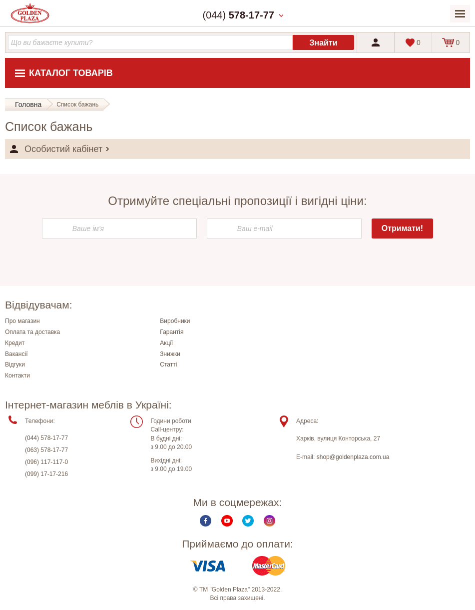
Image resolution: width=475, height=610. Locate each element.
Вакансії (16, 354)
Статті (168, 364)
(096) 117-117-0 (46, 462)
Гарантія (171, 332)
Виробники (175, 321)
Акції (166, 343)
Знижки (170, 354)
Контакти (17, 375)
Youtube (227, 520)
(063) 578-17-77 (46, 450)
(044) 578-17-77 (46, 438)
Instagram (269, 520)
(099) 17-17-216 (46, 474)
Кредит (14, 343)
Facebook (205, 520)
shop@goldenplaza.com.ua (353, 457)
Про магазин (22, 321)
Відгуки (15, 364)
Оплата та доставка (32, 332)
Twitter (248, 520)
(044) (238, 15)
